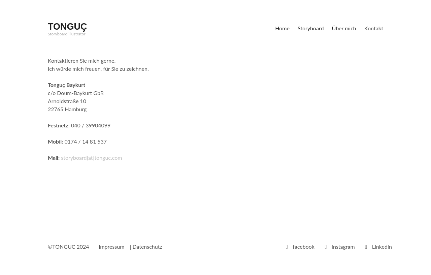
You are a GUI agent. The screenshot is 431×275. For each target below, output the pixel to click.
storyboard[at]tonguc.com (91, 157)
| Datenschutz (146, 246)
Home (282, 28)
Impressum (111, 246)
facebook (303, 246)
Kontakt (373, 28)
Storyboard (311, 28)
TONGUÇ (67, 27)
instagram (343, 246)
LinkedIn (382, 246)
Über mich (344, 28)
